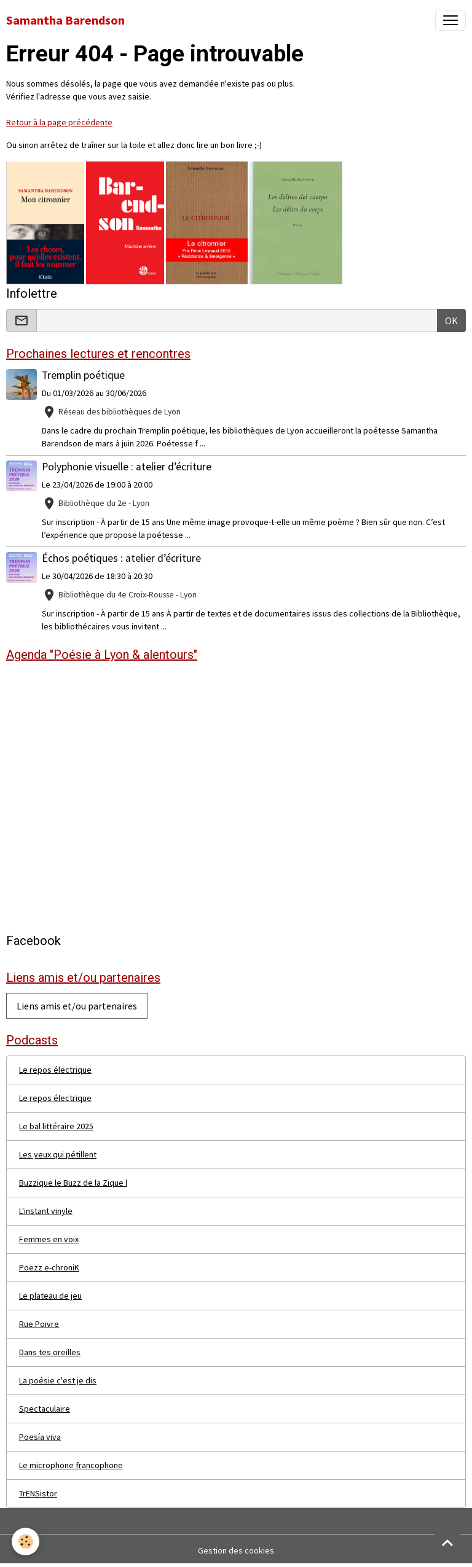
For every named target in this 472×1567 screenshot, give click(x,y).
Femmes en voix (49, 1239)
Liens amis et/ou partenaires (77, 1006)
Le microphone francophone (71, 1465)
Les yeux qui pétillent (57, 1154)
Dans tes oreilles (50, 1352)
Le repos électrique (55, 1069)
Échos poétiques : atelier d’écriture (121, 558)
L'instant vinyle (46, 1210)
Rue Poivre (39, 1323)
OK (451, 320)
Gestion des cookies (236, 1550)
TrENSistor (38, 1493)
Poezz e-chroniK (49, 1267)
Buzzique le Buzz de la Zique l (73, 1182)
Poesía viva (40, 1436)
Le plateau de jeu (50, 1295)
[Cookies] (26, 1541)
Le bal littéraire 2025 (56, 1126)
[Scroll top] (447, 1542)
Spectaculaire (44, 1408)
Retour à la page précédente (59, 122)
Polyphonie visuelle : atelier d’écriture (126, 466)
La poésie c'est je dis (57, 1380)
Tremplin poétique (83, 375)
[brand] (65, 20)
